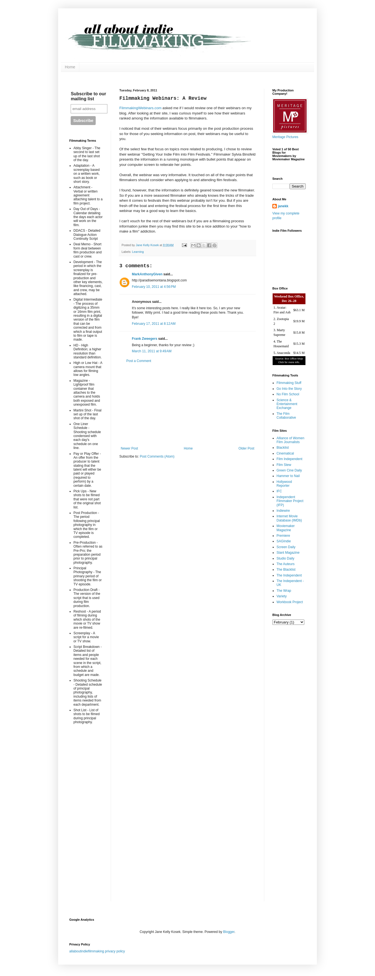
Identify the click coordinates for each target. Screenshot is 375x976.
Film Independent (289, 459)
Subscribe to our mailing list (88, 96)
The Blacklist (286, 569)
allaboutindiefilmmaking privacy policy (97, 951)
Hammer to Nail (288, 476)
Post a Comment (138, 361)
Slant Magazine (288, 553)
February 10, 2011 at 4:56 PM (154, 287)
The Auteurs (286, 564)
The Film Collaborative (286, 416)
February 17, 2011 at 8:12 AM (154, 324)
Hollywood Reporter (284, 484)
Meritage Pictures (285, 137)
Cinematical (285, 453)
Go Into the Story (289, 389)
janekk (283, 206)
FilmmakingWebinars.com (140, 108)
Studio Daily (285, 558)
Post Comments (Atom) (157, 456)
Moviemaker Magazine (286, 528)
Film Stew (284, 465)
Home (70, 67)
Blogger (229, 932)
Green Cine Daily (289, 470)
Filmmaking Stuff (289, 383)
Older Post (246, 448)
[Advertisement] (187, 405)
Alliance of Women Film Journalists (290, 440)
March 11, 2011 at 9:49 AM (151, 351)
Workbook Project (290, 602)
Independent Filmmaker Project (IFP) (290, 501)
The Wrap (284, 591)
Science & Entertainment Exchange (287, 404)
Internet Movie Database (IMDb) (289, 518)
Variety (282, 596)
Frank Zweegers (144, 339)
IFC (279, 491)
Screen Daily (286, 547)
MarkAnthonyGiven (147, 274)
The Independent (289, 575)
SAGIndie (284, 541)
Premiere (283, 536)
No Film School (288, 394)
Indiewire (283, 511)
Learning (138, 251)
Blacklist (283, 448)
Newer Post (129, 448)
